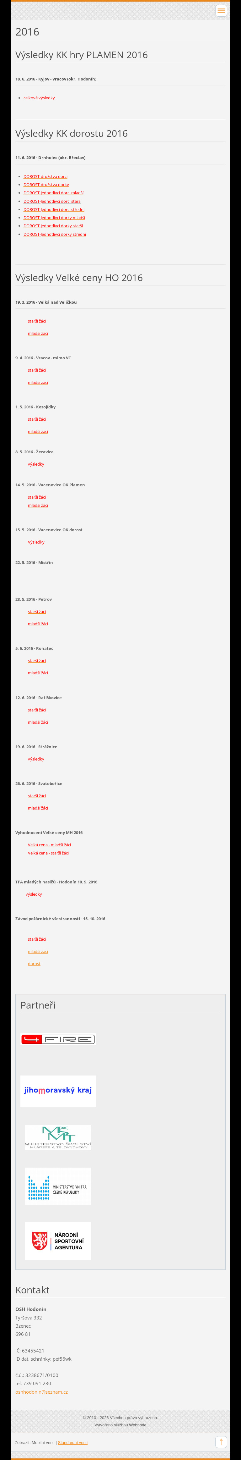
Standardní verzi (73, 1442)
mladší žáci (38, 951)
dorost (34, 963)
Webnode (137, 1425)
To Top (221, 1442)
